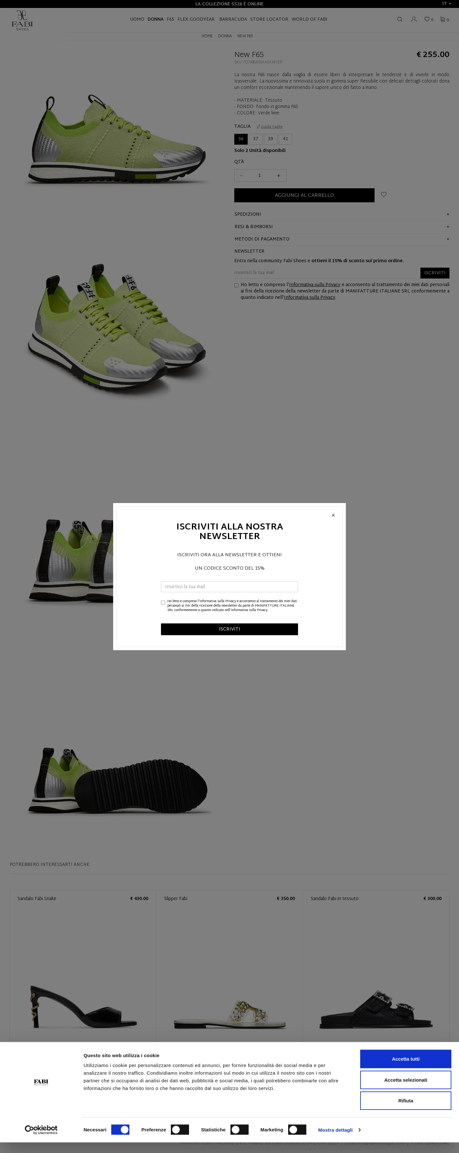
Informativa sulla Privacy (218, 601)
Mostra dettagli (335, 1140)
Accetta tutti (406, 1069)
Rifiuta (405, 1111)
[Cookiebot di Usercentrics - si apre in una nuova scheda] (41, 1140)
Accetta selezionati (405, 1090)
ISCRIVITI (229, 629)
